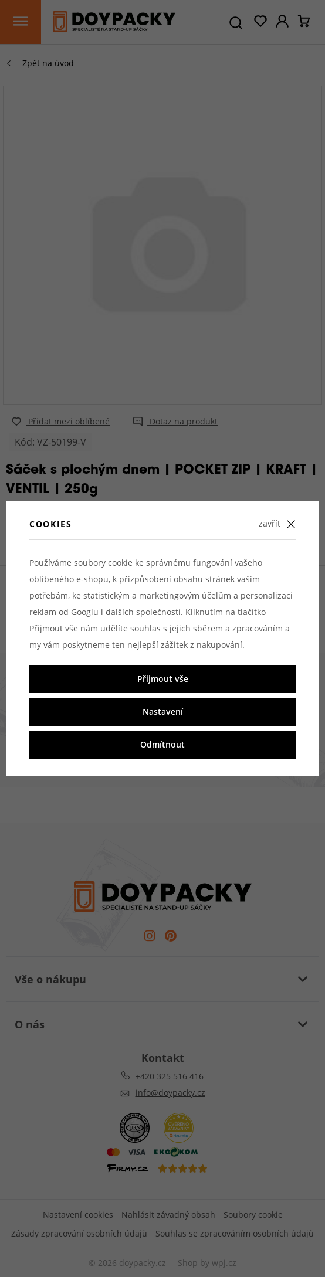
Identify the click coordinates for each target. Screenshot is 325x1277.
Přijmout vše (162, 678)
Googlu (85, 611)
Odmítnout (162, 744)
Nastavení (163, 711)
